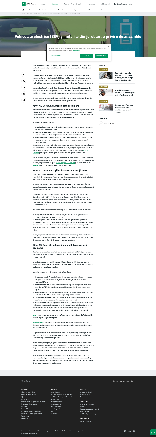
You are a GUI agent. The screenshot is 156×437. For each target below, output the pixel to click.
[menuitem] (124, 4)
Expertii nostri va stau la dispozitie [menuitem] (70, 10)
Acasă (23, 13)
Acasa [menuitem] (31, 10)
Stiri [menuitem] (89, 10)
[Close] (108, 46)
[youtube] (129, 431)
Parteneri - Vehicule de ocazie (72, 4)
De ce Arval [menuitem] (101, 10)
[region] (78, 52)
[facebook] (125, 431)
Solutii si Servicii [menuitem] (45, 10)
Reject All (86, 55)
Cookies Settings (56, 55)
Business (43, 4)
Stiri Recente (37, 13)
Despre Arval (91, 4)
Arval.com (26, 381)
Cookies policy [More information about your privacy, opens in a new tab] (76, 50)
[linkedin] (134, 431)
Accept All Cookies (101, 55)
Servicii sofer (105, 4)
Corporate (55, 4)
